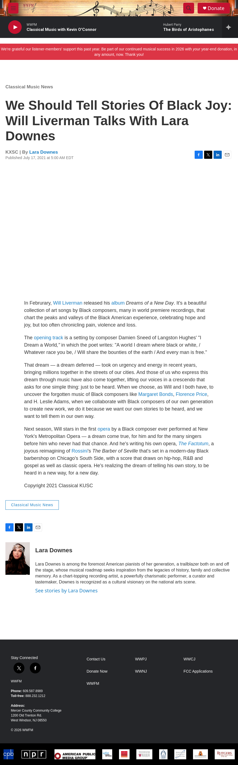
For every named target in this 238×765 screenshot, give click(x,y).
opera (104, 429)
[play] (15, 27)
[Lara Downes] (17, 558)
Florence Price (191, 394)
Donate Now (96, 671)
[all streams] (230, 27)
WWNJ (141, 671)
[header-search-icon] (188, 8)
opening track (48, 337)
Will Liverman (67, 303)
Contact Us (95, 659)
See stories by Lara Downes (66, 590)
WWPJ (141, 659)
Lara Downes (43, 152)
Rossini (80, 451)
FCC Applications (198, 671)
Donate (216, 8)
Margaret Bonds (155, 394)
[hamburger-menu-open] (13, 8)
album (118, 303)
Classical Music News (29, 86)
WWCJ (189, 659)
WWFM (16, 681)
